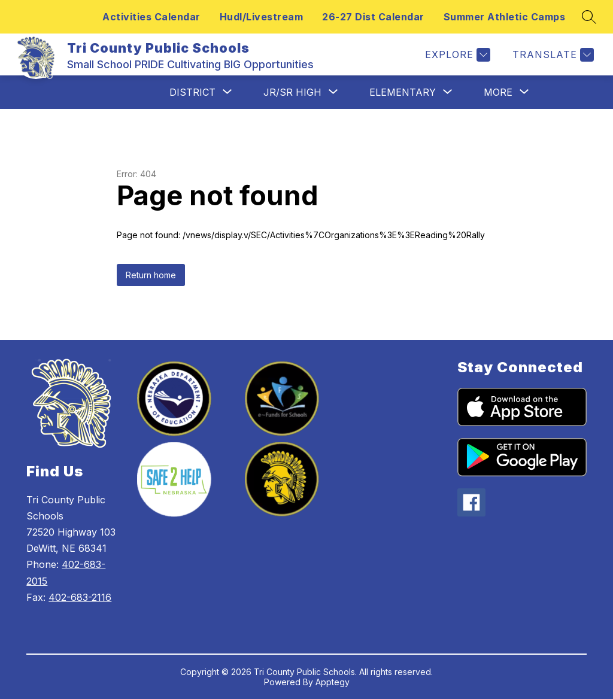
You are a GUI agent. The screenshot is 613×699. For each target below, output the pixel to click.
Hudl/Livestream (262, 17)
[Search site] (589, 17)
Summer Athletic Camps (505, 17)
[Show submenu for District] (192, 92)
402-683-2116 (79, 597)
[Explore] (456, 54)
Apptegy (332, 682)
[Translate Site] (551, 54)
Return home (151, 275)
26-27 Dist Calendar (373, 17)
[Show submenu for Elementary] (402, 92)
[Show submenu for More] (498, 92)
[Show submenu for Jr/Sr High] (292, 92)
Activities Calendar (151, 17)
